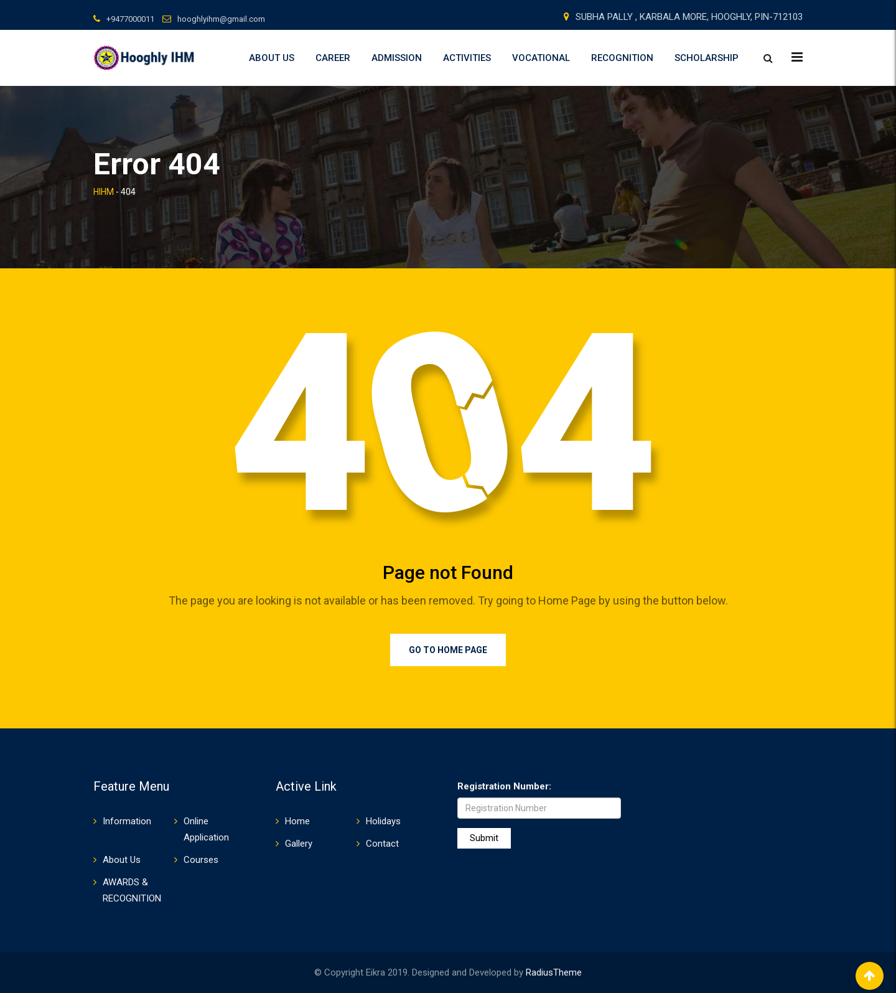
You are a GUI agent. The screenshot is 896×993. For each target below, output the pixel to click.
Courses (201, 859)
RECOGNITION (622, 58)
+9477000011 (130, 19)
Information (127, 821)
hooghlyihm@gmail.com (221, 19)
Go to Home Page (448, 650)
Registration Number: (504, 786)
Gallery (298, 843)
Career (332, 58)
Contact (382, 843)
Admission (396, 58)
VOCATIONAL (541, 58)
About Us (271, 58)
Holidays (383, 821)
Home (297, 821)
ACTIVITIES (467, 58)
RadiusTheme (554, 972)
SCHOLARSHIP (706, 58)
